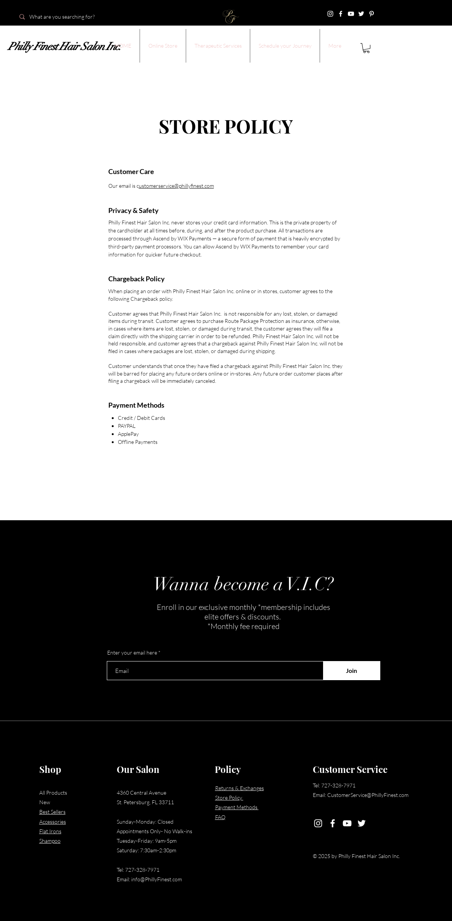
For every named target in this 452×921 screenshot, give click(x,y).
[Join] (351, 670)
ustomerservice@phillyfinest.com (176, 185)
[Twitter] (361, 14)
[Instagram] (330, 14)
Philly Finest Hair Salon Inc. (64, 46)
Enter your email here (132, 652)
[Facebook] (340, 14)
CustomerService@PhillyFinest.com (368, 795)
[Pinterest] (371, 14)
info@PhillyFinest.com (156, 879)
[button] (163, 46)
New (44, 802)
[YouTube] (351, 14)
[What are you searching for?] (68, 17)
